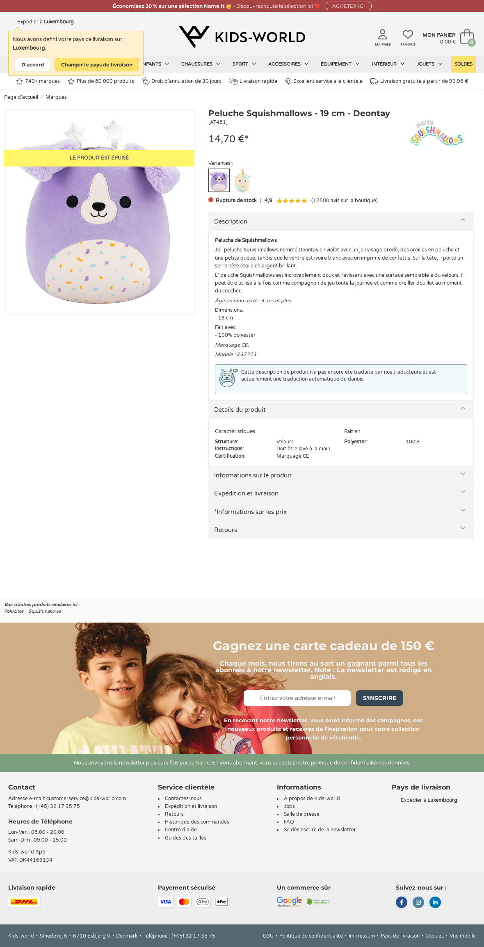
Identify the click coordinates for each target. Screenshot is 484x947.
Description (230, 221)
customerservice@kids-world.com (86, 798)
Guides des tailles (185, 838)
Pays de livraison (400, 936)
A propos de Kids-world (312, 798)
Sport (244, 64)
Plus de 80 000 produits (101, 81)
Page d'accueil (21, 97)
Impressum (362, 936)
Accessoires (288, 64)
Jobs (289, 806)
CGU (268, 936)
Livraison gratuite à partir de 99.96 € (419, 81)
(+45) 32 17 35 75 (58, 806)
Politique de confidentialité (311, 936)
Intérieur (388, 64)
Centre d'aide (181, 830)
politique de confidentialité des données (360, 763)
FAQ (289, 822)
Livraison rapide (253, 81)
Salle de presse (302, 814)
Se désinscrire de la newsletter (320, 830)
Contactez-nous (183, 798)
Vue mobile (463, 936)
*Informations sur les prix (250, 512)
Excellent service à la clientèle (324, 81)
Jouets (430, 64)
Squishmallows (44, 611)
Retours (225, 530)
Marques (56, 97)
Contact (21, 787)
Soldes (463, 64)
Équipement (340, 64)
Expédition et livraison (246, 493)
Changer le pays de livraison (96, 65)
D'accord (32, 65)
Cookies (434, 936)
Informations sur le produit (253, 475)
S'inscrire (379, 698)
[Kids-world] (242, 37)
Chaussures (201, 64)
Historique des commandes (197, 822)
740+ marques (38, 81)
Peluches (13, 611)
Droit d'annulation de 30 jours (181, 81)
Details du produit (240, 409)
